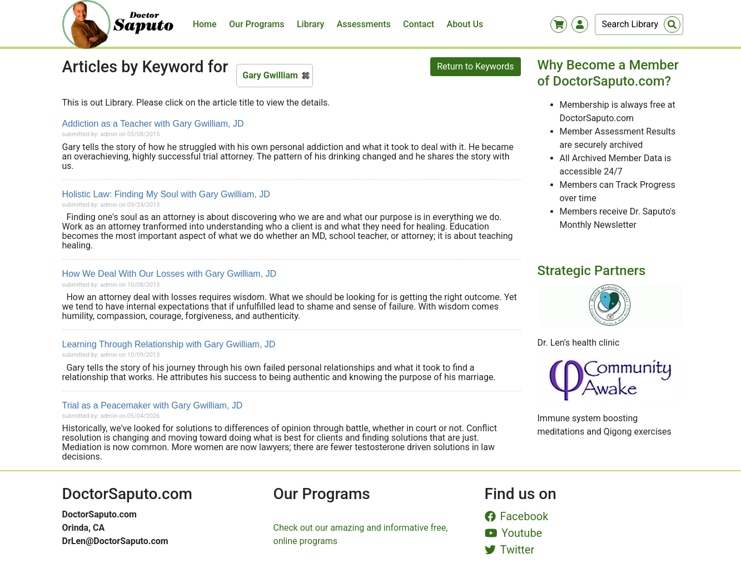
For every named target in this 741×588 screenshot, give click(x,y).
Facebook (517, 516)
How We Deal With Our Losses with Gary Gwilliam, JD (169, 273)
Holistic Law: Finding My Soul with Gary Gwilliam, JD (166, 194)
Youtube (514, 533)
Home (205, 24)
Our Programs (257, 24)
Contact (418, 24)
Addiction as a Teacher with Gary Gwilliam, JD (153, 123)
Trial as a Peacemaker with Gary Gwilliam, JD (152, 405)
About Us (465, 24)
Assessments (364, 24)
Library (310, 24)
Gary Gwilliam (270, 75)
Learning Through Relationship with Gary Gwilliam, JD (169, 344)
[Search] (639, 24)
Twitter (510, 549)
